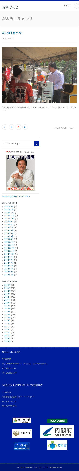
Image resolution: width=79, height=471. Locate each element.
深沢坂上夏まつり (13, 32)
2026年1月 (9, 209)
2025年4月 (9, 235)
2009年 (7, 325)
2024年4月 (9, 269)
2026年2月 (9, 206)
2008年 (7, 328)
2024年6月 (9, 263)
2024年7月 (9, 260)
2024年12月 (9, 246)
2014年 (7, 316)
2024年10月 (9, 252)
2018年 (7, 305)
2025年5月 (9, 232)
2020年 (7, 299)
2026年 (7, 282)
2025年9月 (9, 220)
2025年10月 (9, 218)
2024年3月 (9, 272)
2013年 (7, 319)
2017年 (7, 308)
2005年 (7, 336)
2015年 (7, 313)
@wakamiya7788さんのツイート (16, 196)
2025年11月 (9, 215)
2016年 (7, 311)
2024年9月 (9, 255)
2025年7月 (9, 226)
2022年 (7, 294)
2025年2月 (9, 240)
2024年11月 (9, 249)
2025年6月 (9, 229)
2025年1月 (9, 243)
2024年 (7, 288)
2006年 (7, 333)
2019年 (7, 302)
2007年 (7, 331)
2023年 (7, 291)
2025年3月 (9, 238)
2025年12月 (9, 212)
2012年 (7, 322)
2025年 (7, 285)
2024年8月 (9, 258)
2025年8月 (9, 223)
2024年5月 (9, 266)
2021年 (7, 296)
